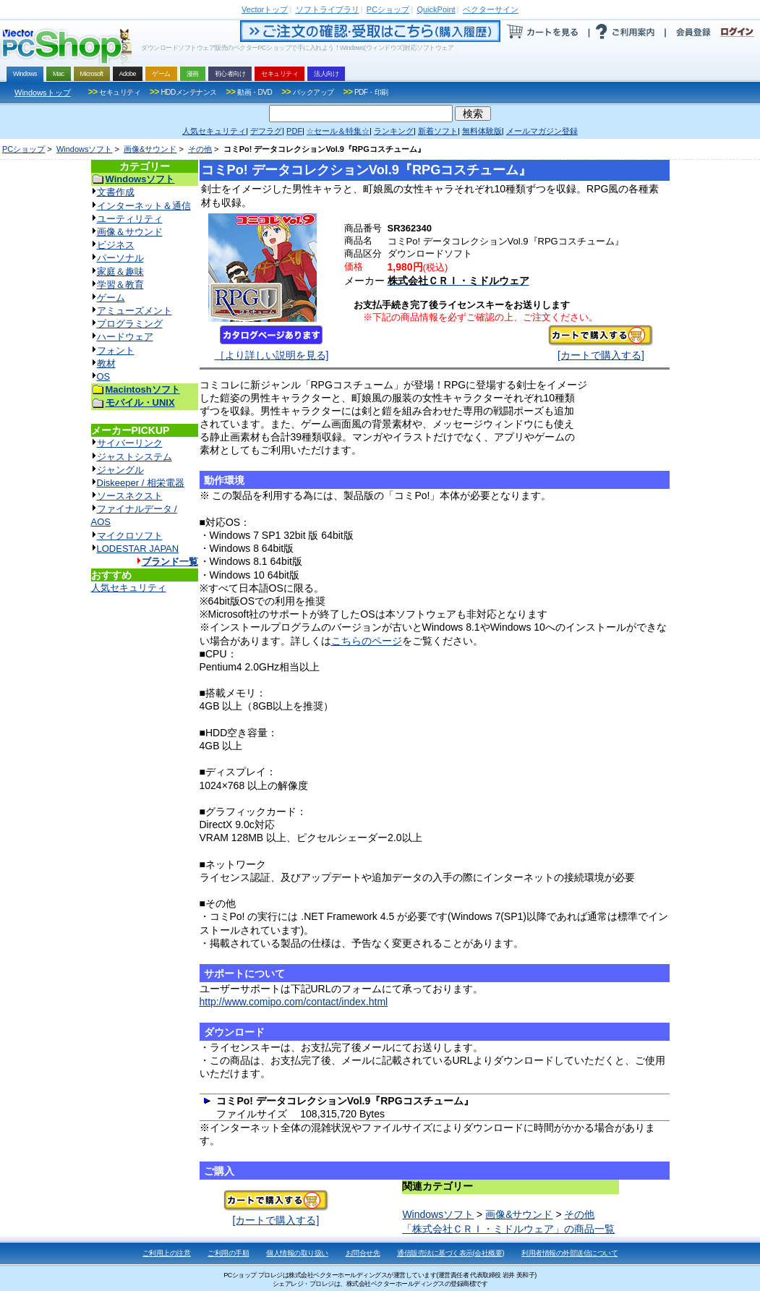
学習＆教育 (120, 284)
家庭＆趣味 (120, 271)
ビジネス (116, 244)
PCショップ (23, 149)
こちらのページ (366, 641)
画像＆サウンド (130, 231)
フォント (116, 350)
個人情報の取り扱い (297, 1253)
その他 (200, 149)
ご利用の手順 (228, 1253)
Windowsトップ (42, 92)
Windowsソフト (84, 149)
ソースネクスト (130, 495)
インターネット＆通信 (144, 205)
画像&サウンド (150, 149)
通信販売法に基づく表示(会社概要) (450, 1253)
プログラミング (130, 323)
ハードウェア (125, 336)
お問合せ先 (363, 1253)
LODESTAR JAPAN (138, 548)
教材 (106, 363)
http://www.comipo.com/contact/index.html (294, 1001)
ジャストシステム (134, 456)
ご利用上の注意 (166, 1253)
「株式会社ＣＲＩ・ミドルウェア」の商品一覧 (508, 1229)
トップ (265, 9)
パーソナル (120, 257)
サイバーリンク (130, 443)
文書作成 (116, 192)
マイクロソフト (130, 535)
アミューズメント (134, 310)
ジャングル (120, 469)
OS (104, 376)
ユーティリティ (130, 218)
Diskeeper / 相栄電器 (140, 482)
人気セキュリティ (128, 587)
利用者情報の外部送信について (569, 1253)
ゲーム (111, 297)
